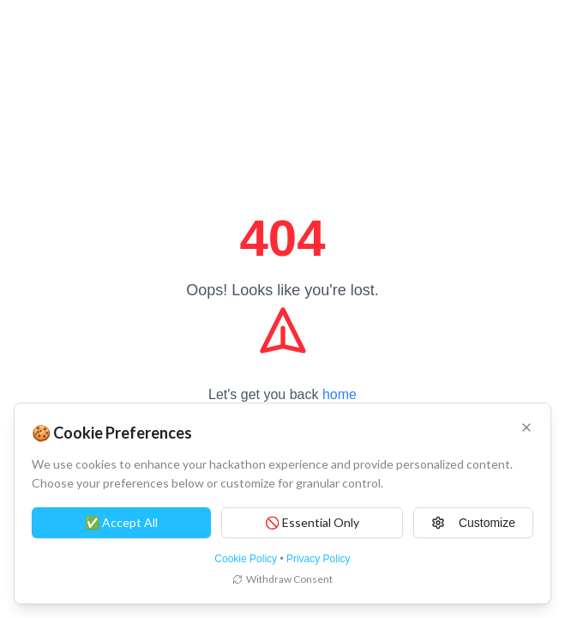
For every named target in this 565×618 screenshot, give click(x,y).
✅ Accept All (121, 522)
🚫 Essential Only (312, 522)
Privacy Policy (318, 559)
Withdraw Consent (282, 579)
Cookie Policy (245, 559)
